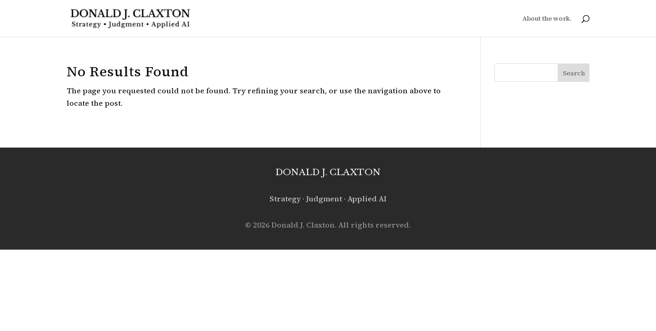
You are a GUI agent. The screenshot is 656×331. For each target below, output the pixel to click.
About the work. (547, 19)
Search (574, 73)
